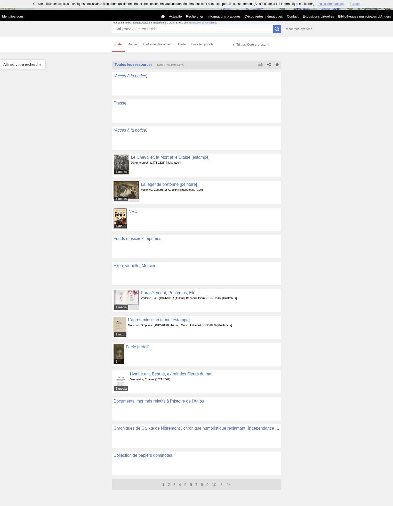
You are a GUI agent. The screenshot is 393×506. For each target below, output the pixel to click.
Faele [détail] (137, 347)
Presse (120, 103)
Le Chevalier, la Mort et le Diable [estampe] (170, 157)
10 (214, 484)
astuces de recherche (204, 22)
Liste (118, 44)
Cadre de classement (157, 44)
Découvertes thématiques (264, 16)
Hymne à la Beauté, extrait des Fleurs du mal (171, 374)
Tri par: (252, 44)
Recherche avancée (298, 29)
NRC (133, 211)
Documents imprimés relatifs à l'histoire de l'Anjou (159, 401)
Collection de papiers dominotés (143, 455)
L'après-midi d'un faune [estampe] (159, 320)
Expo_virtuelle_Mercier (134, 265)
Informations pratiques (224, 16)
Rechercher (194, 16)
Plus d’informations (330, 4)
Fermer (355, 4)
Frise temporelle (202, 44)
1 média (121, 172)
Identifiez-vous (13, 16)
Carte (182, 44)
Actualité (175, 16)
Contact (293, 16)
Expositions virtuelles (318, 16)
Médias (132, 44)
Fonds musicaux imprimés (137, 238)
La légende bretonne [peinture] (169, 184)
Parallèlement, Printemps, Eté (168, 293)
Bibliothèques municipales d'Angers (364, 16)
